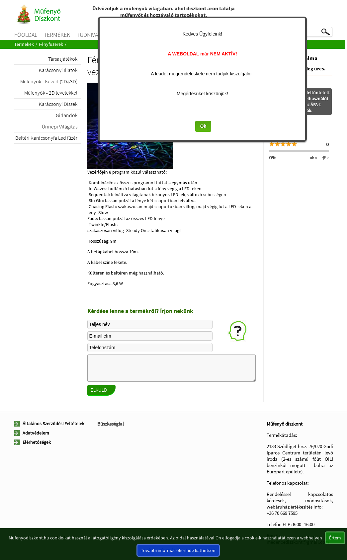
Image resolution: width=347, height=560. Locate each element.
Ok (176, 126)
